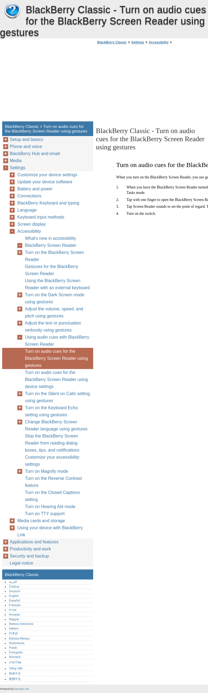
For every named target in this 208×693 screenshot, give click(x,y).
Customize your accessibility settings (52, 461)
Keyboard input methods (40, 217)
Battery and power (35, 189)
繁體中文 (15, 679)
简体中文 (15, 673)
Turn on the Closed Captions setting (52, 496)
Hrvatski (14, 614)
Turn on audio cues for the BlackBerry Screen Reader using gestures (56, 358)
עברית (13, 609)
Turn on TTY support (44, 513)
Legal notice (21, 563)
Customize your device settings (47, 174)
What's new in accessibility (50, 238)
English (14, 595)
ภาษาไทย (15, 662)
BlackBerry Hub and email (35, 153)
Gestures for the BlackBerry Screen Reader (51, 270)
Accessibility (158, 42)
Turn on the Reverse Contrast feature (53, 482)
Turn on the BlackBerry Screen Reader (54, 256)
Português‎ (16, 652)
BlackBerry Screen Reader (50, 245)
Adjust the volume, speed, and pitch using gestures (54, 312)
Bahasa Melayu (19, 638)
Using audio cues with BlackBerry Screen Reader (57, 340)
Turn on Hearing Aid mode (50, 506)
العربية (13, 581)
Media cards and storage (41, 520)
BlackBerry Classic (12, 11)
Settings (137, 42)
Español (14, 600)
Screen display (31, 224)
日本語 (13, 633)
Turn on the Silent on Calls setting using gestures (57, 397)
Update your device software (44, 181)
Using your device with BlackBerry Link (50, 531)
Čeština (14, 586)
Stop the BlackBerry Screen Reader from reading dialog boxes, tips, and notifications (52, 443)
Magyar (14, 619)
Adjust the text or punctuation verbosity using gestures (53, 326)
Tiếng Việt (15, 668)
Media (16, 160)
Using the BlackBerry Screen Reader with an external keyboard (57, 284)
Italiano (14, 628)
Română (14, 657)
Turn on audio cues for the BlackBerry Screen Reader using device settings (56, 379)
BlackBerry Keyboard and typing (48, 203)
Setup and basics (26, 139)
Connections (29, 196)
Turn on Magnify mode (46, 471)
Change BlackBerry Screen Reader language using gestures (56, 425)
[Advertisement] (141, 84)
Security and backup (29, 556)
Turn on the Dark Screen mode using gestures (54, 298)
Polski (13, 647)
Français (15, 605)
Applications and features (34, 542)
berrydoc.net (21, 688)
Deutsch (14, 591)
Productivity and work (30, 549)
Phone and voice (26, 146)
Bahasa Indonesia (21, 623)
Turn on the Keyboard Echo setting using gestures (51, 411)
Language (27, 210)
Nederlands (16, 643)
